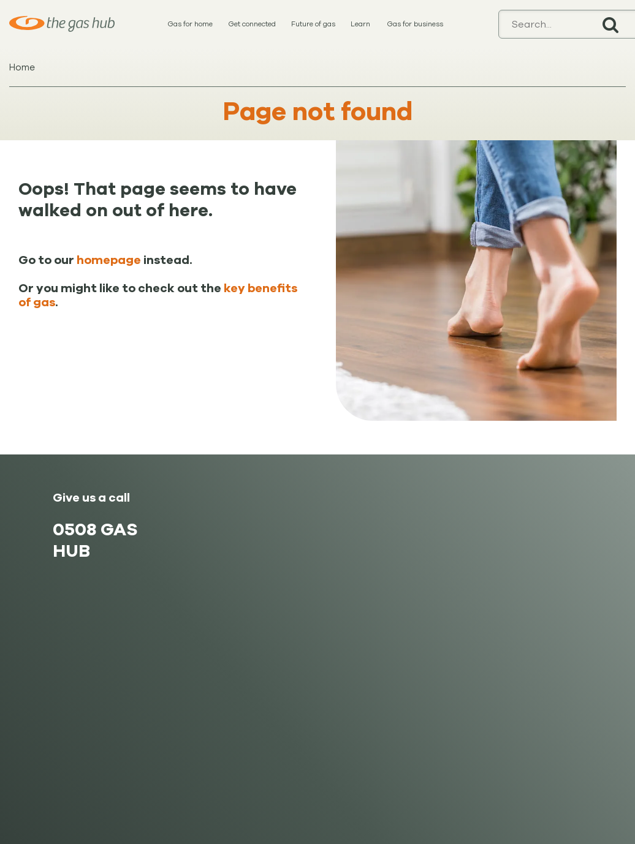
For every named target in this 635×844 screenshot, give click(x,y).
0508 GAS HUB (95, 540)
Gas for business (415, 24)
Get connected (252, 24)
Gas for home (190, 24)
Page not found (318, 111)
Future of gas (313, 24)
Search (610, 24)
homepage (109, 260)
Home (22, 67)
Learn (360, 24)
